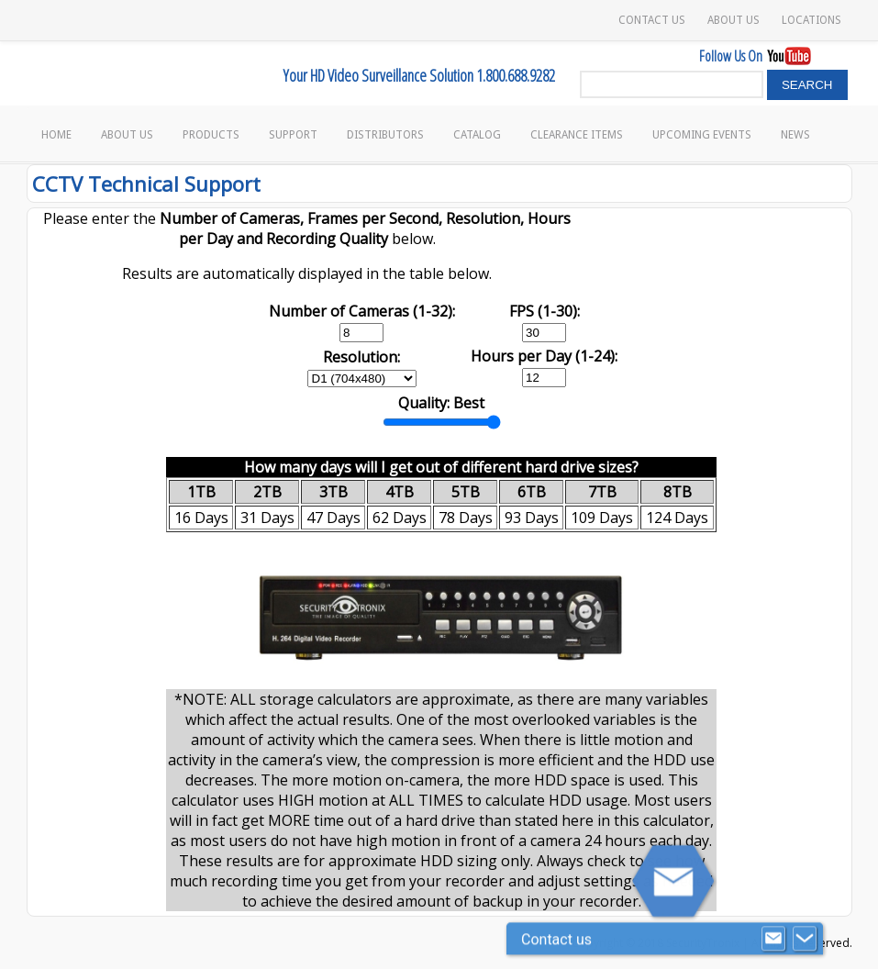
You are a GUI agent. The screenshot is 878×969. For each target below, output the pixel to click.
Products (211, 134)
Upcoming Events (701, 134)
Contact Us (651, 20)
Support (293, 134)
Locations (811, 20)
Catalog (477, 134)
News (795, 134)
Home (56, 134)
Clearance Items (576, 134)
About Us (733, 20)
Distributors (385, 134)
